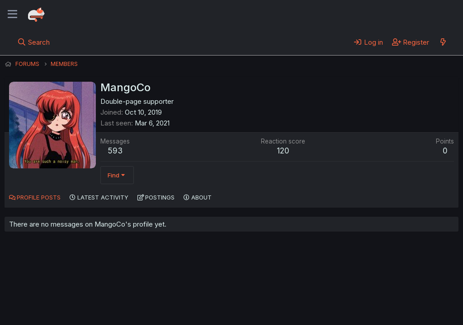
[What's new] (443, 42)
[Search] (34, 42)
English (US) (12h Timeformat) (50, 293)
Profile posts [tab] (39, 197)
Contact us (122, 293)
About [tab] (201, 197)
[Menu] (12, 14)
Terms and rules (172, 293)
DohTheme (372, 312)
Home (290, 293)
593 (115, 150)
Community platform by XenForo (384, 305)
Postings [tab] (160, 197)
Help (263, 293)
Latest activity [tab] (102, 197)
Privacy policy (226, 293)
